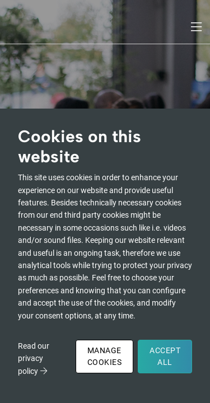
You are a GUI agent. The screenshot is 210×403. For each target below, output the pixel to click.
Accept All (165, 356)
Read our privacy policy (33, 358)
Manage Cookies (104, 356)
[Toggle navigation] (197, 26)
